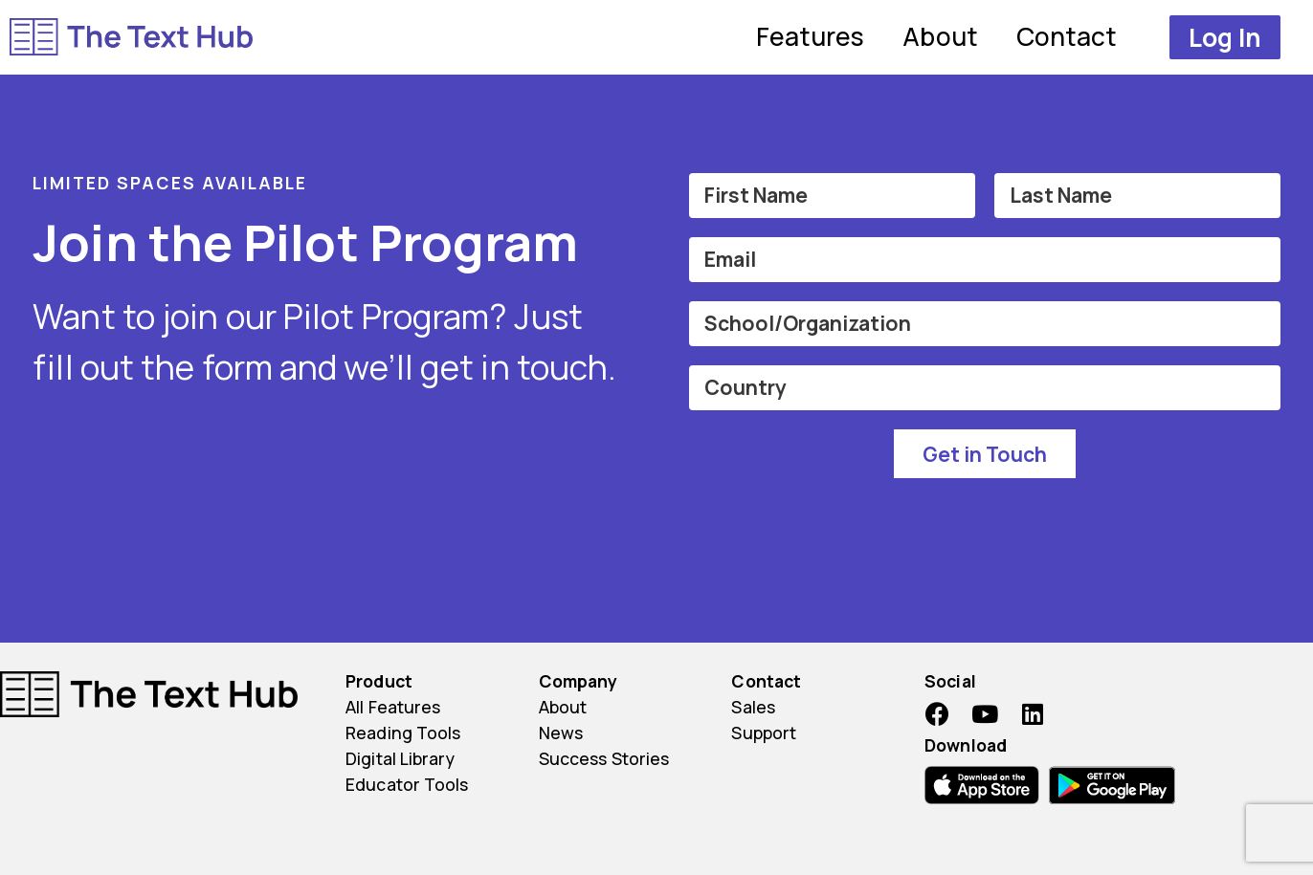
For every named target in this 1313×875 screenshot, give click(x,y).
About (940, 36)
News (561, 732)
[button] (1224, 37)
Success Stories (604, 758)
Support (763, 732)
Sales (753, 706)
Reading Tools (402, 732)
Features (810, 36)
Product (378, 680)
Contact (1067, 36)
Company (578, 680)
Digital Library (400, 758)
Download (965, 744)
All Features (392, 706)
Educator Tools (406, 784)
